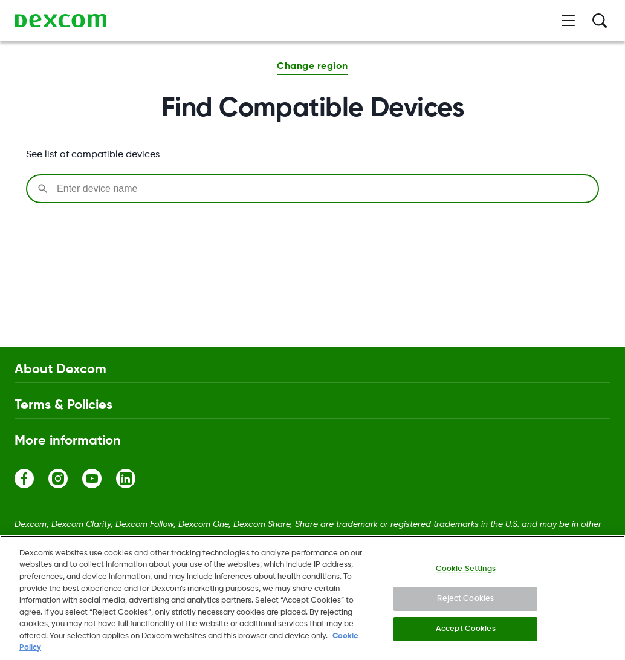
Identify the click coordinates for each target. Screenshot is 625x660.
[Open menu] (568, 20)
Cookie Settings (466, 573)
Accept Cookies (466, 633)
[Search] (599, 20)
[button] (312, 67)
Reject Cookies (465, 603)
